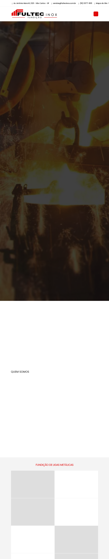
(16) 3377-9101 (85, 3)
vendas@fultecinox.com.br (63, 3)
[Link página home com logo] (42, 14)
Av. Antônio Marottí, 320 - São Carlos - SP (30, 3)
